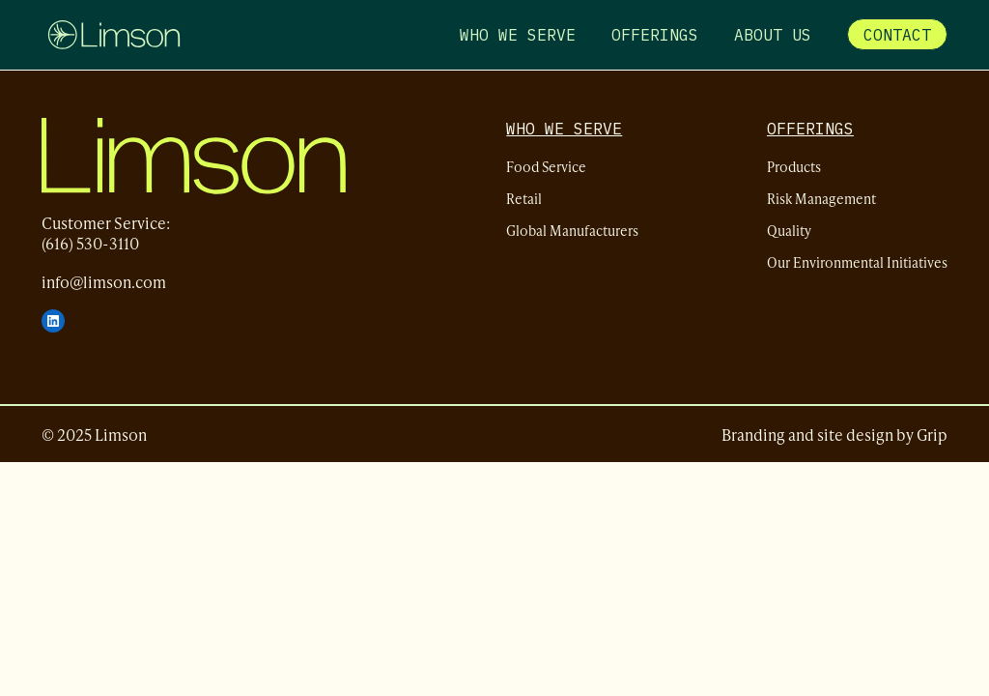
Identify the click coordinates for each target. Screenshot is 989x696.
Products (794, 167)
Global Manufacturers (572, 230)
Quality (789, 230)
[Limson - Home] (114, 34)
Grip (932, 434)
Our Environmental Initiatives (857, 262)
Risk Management (821, 198)
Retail (524, 198)
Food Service (546, 167)
